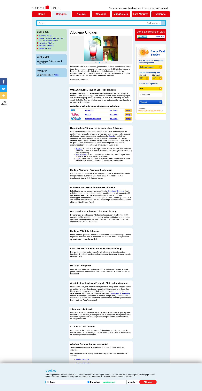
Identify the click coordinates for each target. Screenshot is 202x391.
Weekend (101, 14)
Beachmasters (81, 155)
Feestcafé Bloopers (116, 191)
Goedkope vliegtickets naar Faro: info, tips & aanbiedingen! (51, 39)
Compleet (101, 382)
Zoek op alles (152, 23)
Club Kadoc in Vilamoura (120, 293)
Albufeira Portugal (82, 359)
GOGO (78, 158)
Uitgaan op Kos (45, 48)
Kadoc (56, 75)
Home (41, 14)
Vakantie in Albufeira (46, 43)
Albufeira (111, 136)
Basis (51, 382)
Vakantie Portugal (45, 36)
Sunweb (79, 149)
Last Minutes (140, 14)
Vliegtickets (121, 14)
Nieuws (81, 14)
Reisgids (61, 14)
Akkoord (148, 382)
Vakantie (160, 14)
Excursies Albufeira (46, 46)
